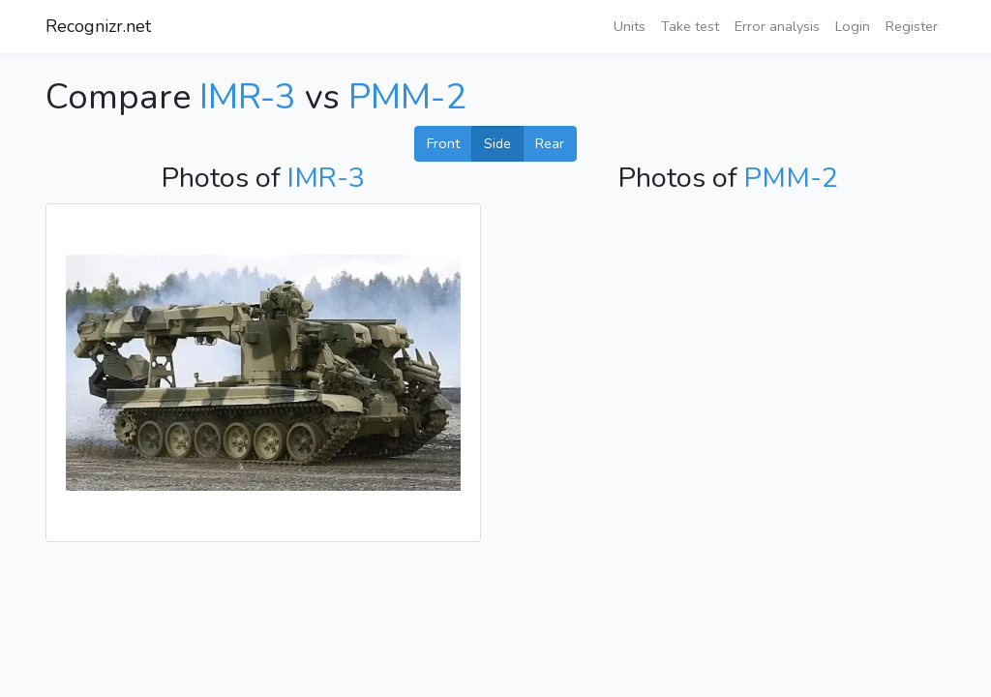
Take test (690, 26)
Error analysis (777, 26)
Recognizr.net (98, 26)
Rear (549, 143)
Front (443, 143)
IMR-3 (247, 97)
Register (912, 26)
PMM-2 (407, 97)
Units (630, 26)
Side (497, 143)
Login (852, 26)
